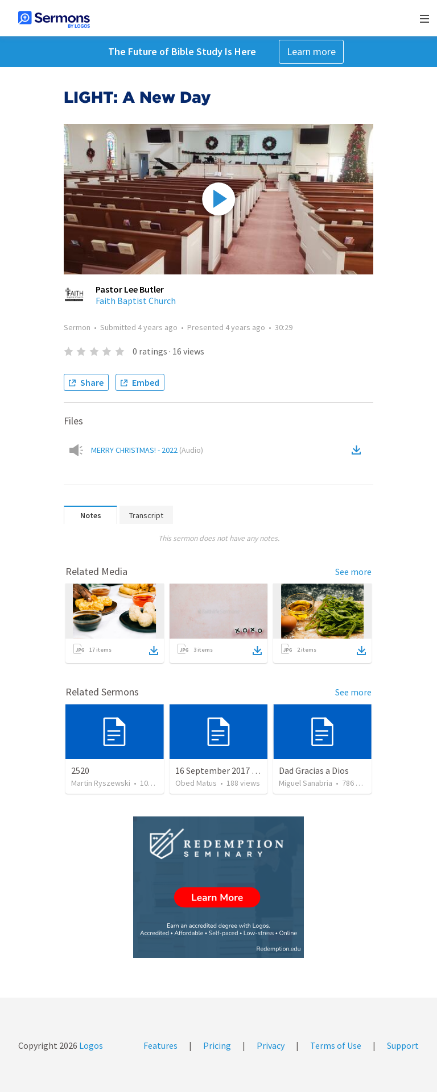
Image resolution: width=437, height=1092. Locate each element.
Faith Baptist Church (136, 300)
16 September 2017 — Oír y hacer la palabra (259, 770)
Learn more (311, 51)
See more (353, 571)
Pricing (217, 1045)
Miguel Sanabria (305, 783)
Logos (90, 1045)
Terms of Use (335, 1045)
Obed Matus (196, 783)
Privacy (271, 1045)
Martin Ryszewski (100, 783)
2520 (80, 770)
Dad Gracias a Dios (314, 770)
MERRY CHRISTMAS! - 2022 (147, 450)
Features (160, 1045)
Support (403, 1045)
